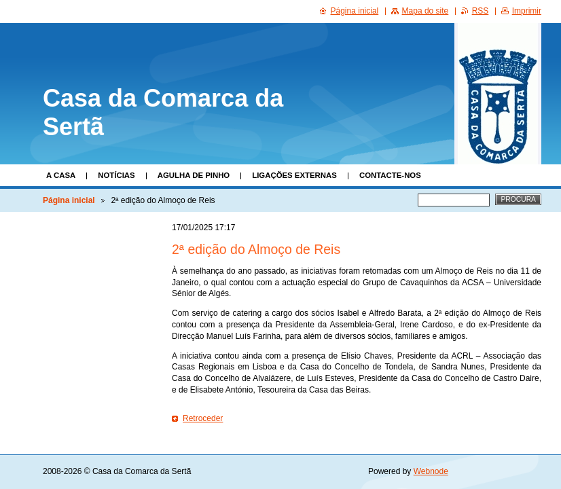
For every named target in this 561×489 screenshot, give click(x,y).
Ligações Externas (294, 175)
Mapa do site (425, 11)
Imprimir (526, 11)
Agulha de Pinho (194, 175)
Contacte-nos (390, 175)
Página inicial (69, 200)
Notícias (116, 175)
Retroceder (203, 418)
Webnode (431, 471)
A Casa (60, 175)
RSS (480, 11)
